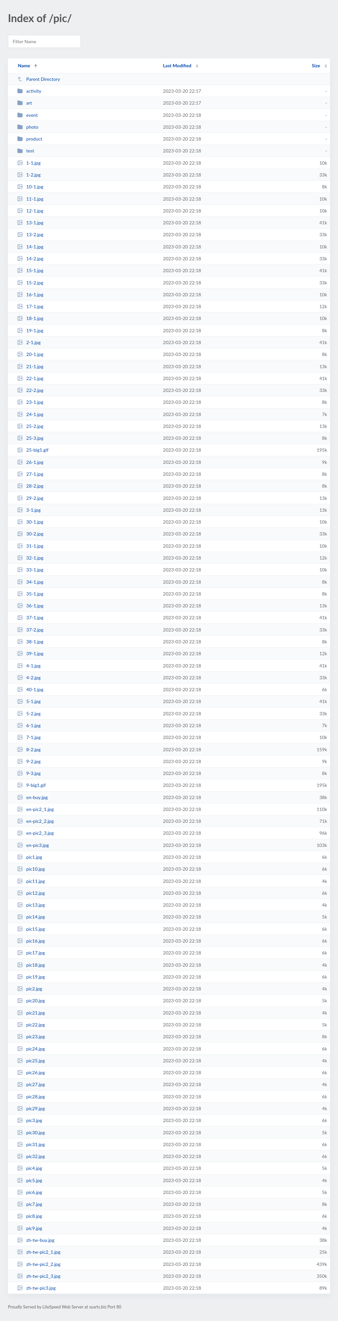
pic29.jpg (31, 1108)
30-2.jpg (30, 533)
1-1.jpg (29, 163)
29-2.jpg (30, 498)
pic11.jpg (31, 881)
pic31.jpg (31, 1144)
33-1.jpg (30, 569)
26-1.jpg (30, 462)
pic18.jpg (31, 965)
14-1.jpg (30, 246)
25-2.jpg (30, 426)
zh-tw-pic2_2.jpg (38, 1264)
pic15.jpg (31, 929)
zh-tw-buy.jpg (35, 1240)
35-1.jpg (30, 593)
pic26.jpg (31, 1072)
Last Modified (177, 65)
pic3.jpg (29, 1120)
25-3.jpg (30, 438)
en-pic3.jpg (33, 845)
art (24, 103)
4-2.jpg (29, 677)
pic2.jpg (29, 988)
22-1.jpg (30, 378)
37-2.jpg (30, 629)
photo (27, 127)
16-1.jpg (30, 294)
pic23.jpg (31, 1036)
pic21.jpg (31, 1012)
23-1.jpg (30, 402)
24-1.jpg (30, 414)
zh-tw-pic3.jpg (36, 1288)
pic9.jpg (29, 1228)
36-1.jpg (30, 605)
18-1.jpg (30, 318)
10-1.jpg (30, 186)
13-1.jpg (30, 222)
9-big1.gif (31, 785)
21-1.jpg (30, 366)
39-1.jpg (30, 653)
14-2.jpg (30, 258)
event (27, 115)
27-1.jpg (30, 474)
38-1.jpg (30, 641)
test (25, 150)
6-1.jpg (29, 725)
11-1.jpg (30, 199)
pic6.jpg (29, 1192)
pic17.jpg (31, 952)
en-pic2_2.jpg (35, 821)
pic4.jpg (29, 1168)
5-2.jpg (29, 713)
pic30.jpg (31, 1132)
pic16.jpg (31, 941)
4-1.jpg (29, 665)
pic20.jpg (31, 1000)
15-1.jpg (30, 270)
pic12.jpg (31, 893)
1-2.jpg (29, 174)
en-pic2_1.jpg (35, 809)
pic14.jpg (31, 916)
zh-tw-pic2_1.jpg (38, 1252)
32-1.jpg (30, 558)
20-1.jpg (30, 354)
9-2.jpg (29, 761)
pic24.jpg (31, 1048)
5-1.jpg (29, 701)
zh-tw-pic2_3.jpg (38, 1276)
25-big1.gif (33, 450)
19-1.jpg (30, 330)
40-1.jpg (30, 689)
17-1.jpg (30, 306)
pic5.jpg (29, 1180)
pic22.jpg (31, 1024)
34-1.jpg (30, 582)
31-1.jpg (30, 546)
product (29, 139)
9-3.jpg (29, 773)
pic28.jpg (31, 1096)
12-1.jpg (30, 210)
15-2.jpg (30, 282)
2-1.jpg (29, 342)
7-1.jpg (29, 737)
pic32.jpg (31, 1156)
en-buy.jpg (32, 797)
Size (316, 65)
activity (29, 91)
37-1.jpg (30, 617)
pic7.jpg (29, 1204)
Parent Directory (38, 79)
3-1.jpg (29, 510)
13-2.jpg (30, 234)
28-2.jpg (30, 486)
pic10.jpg (31, 869)
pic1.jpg (29, 857)
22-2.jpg (30, 390)
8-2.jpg (29, 749)
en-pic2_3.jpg (35, 833)
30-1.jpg (30, 522)
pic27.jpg (31, 1084)
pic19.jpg (31, 977)
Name (24, 65)
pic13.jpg (31, 905)
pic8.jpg (29, 1216)
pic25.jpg (31, 1060)
